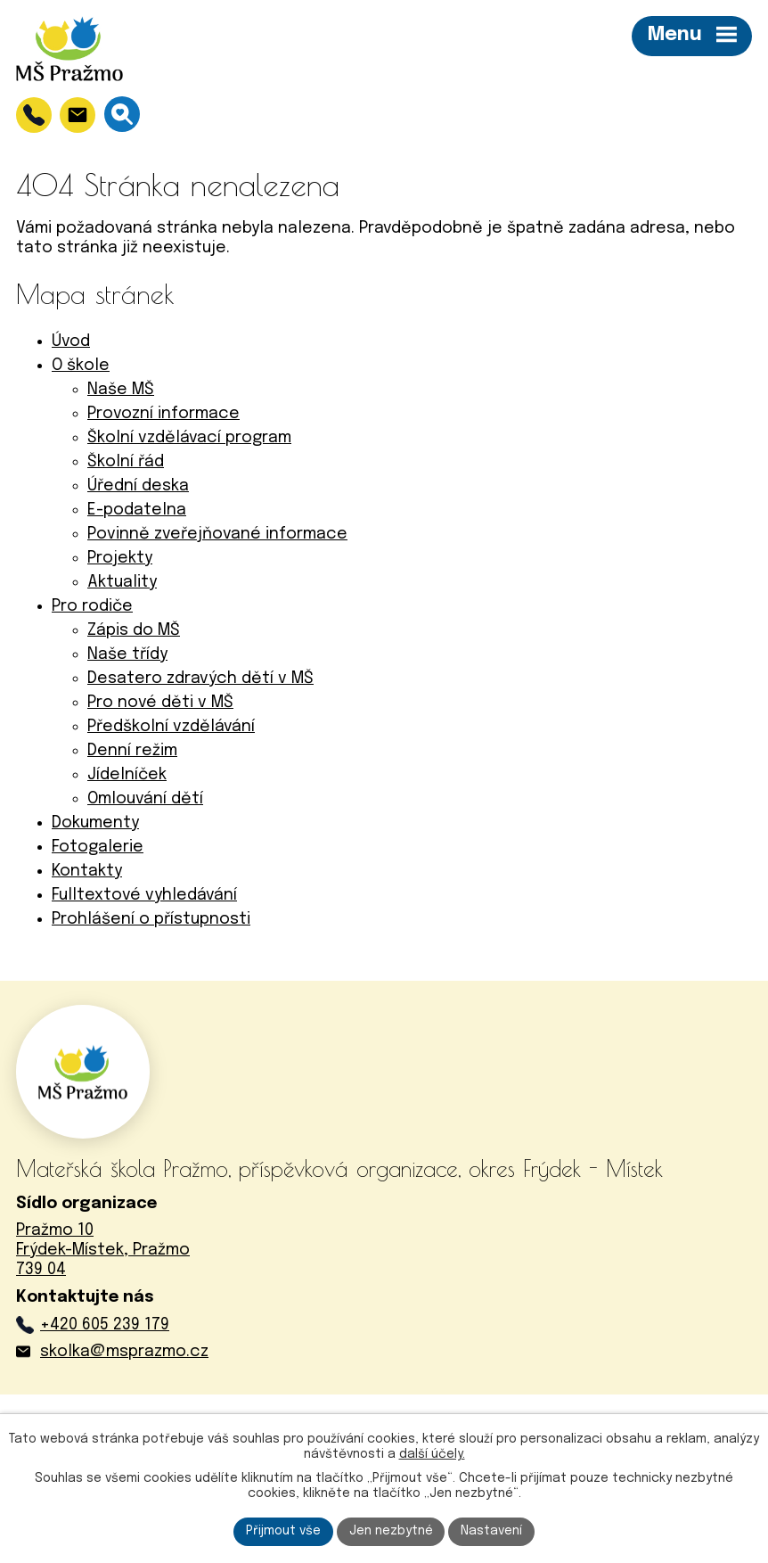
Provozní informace (163, 414)
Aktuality (122, 582)
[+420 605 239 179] (34, 115)
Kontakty (87, 871)
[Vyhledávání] (122, 114)
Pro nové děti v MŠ (160, 703)
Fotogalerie (97, 847)
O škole (81, 366)
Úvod (71, 341)
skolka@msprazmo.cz (124, 1352)
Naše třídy (127, 654)
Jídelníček (127, 775)
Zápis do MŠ (133, 630)
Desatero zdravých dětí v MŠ (200, 678)
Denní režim (132, 751)
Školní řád (125, 462)
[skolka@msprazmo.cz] (77, 115)
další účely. (432, 1453)
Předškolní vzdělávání (171, 727)
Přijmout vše (283, 1531)
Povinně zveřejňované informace (217, 534)
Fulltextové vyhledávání (144, 895)
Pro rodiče (92, 606)
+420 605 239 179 (104, 1325)
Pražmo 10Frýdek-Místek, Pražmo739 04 (103, 1249)
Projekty (119, 558)
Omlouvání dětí (145, 799)
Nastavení (492, 1531)
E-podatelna (136, 510)
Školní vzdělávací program (189, 438)
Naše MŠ (120, 390)
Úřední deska (138, 486)
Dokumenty (95, 823)
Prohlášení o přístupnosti (151, 919)
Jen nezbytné (391, 1531)
